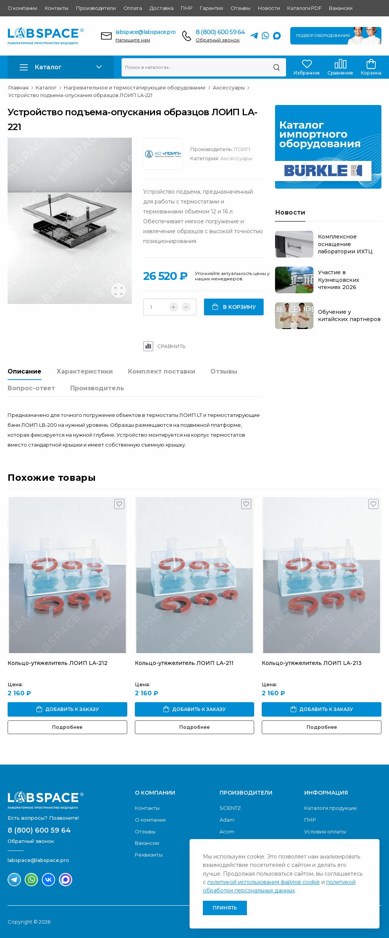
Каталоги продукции (330, 808)
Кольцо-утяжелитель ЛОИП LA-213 (312, 663)
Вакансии (340, 8)
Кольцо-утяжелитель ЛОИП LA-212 (58, 663)
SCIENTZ (230, 808)
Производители (96, 8)
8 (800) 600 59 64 (220, 32)
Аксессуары (236, 158)
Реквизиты (149, 855)
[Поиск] (276, 67)
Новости (269, 8)
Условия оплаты (325, 831)
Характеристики (85, 371)
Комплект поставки (161, 371)
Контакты (56, 8)
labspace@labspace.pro (145, 32)
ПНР (186, 8)
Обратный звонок (218, 40)
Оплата (132, 8)
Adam (227, 820)
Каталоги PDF (304, 8)
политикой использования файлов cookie (263, 882)
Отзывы (240, 8)
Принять (225, 908)
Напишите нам (132, 40)
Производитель (97, 388)
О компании (22, 8)
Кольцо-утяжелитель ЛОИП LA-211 (184, 663)
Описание (24, 371)
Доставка (161, 8)
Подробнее (67, 727)
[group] (70, 221)
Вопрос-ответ (31, 388)
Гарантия (211, 8)
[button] (61, 67)
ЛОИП (242, 149)
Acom (227, 831)
